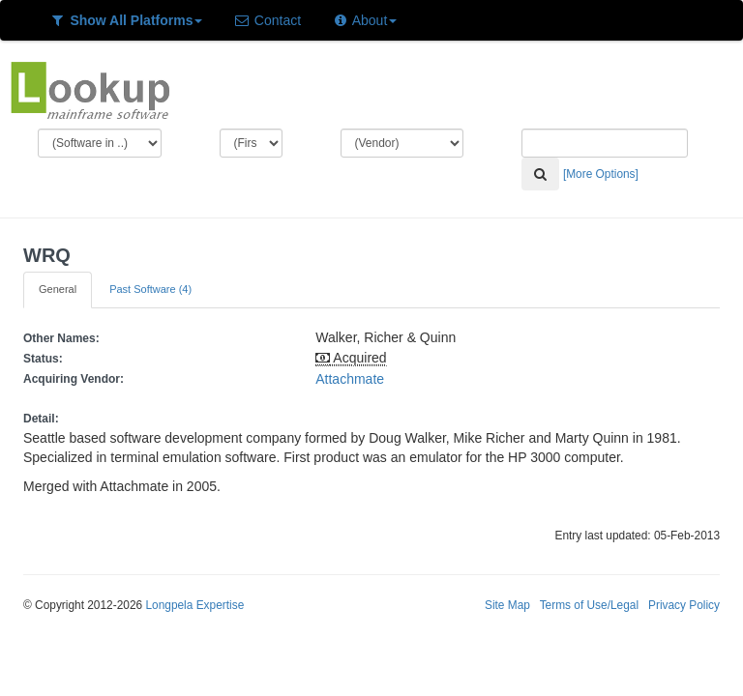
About (364, 20)
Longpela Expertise (194, 605)
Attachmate (349, 379)
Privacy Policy (684, 605)
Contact (267, 20)
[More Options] (601, 174)
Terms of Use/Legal (589, 605)
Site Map (507, 605)
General (57, 289)
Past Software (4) (150, 289)
